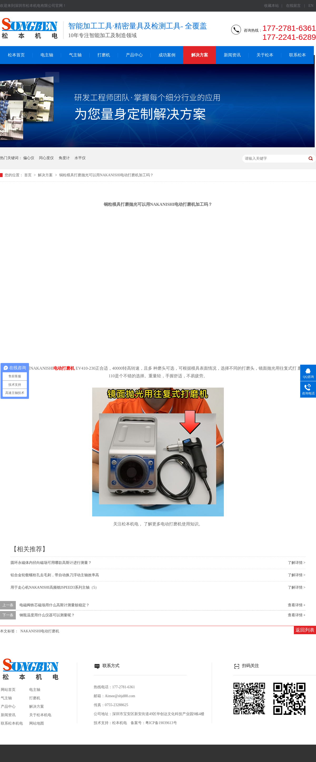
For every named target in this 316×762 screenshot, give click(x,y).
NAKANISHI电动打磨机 (40, 631)
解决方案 (199, 55)
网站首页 (8, 690)
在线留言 (293, 6)
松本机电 (119, 723)
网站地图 (36, 723)
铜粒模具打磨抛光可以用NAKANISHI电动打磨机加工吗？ (106, 175)
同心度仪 (46, 158)
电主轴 (47, 55)
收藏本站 (271, 6)
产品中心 (134, 55)
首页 (28, 175)
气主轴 (75, 55)
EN (310, 6)
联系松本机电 (12, 723)
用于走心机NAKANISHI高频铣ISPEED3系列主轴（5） (55, 587)
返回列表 (304, 630)
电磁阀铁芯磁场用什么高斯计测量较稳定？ (54, 605)
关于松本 (264, 55)
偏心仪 (28, 158)
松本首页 (16, 55)
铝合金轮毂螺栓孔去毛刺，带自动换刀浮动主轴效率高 (55, 575)
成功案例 (167, 55)
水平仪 (80, 158)
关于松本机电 (40, 715)
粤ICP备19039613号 (161, 723)
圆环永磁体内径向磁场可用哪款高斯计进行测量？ (51, 563)
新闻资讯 (232, 55)
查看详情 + (296, 605)
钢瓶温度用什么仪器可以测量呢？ (47, 615)
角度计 (64, 158)
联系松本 (297, 55)
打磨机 (103, 55)
